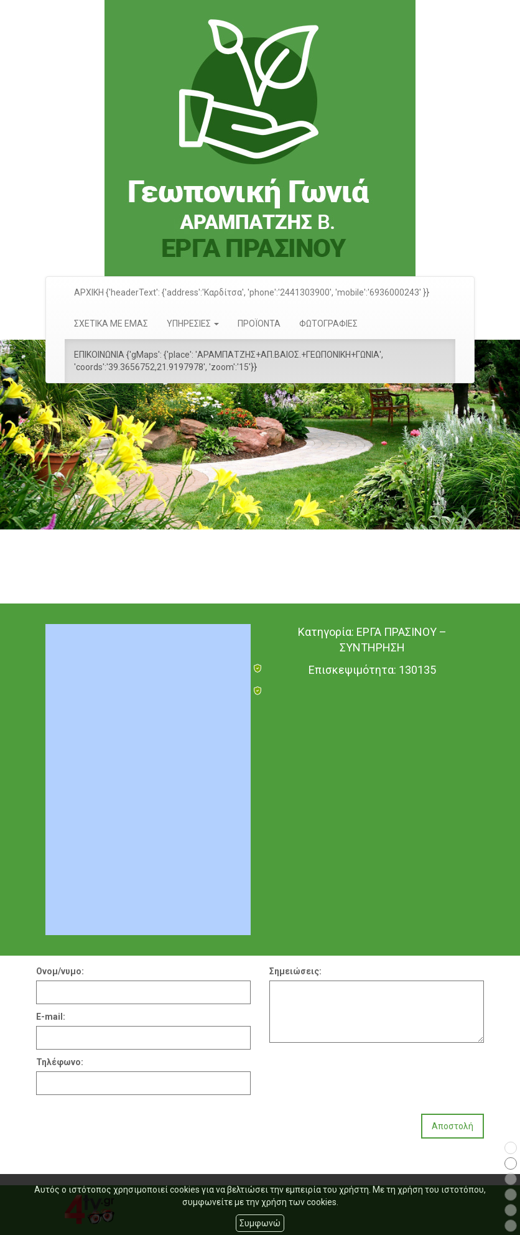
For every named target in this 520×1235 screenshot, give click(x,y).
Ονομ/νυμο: (60, 971)
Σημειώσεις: (295, 971)
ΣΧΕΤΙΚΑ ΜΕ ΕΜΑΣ (111, 324)
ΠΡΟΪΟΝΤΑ (259, 324)
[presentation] (363, 1073)
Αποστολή (452, 1126)
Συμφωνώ (260, 1223)
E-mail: (50, 1017)
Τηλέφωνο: (59, 1062)
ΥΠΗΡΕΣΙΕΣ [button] (193, 324)
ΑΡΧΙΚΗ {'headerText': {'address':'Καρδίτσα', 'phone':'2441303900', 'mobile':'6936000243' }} (251, 292)
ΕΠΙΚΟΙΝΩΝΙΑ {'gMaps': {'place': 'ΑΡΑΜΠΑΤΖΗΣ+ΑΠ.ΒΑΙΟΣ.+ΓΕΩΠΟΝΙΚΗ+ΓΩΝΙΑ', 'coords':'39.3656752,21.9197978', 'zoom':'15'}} (228, 361)
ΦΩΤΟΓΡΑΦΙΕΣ (328, 324)
